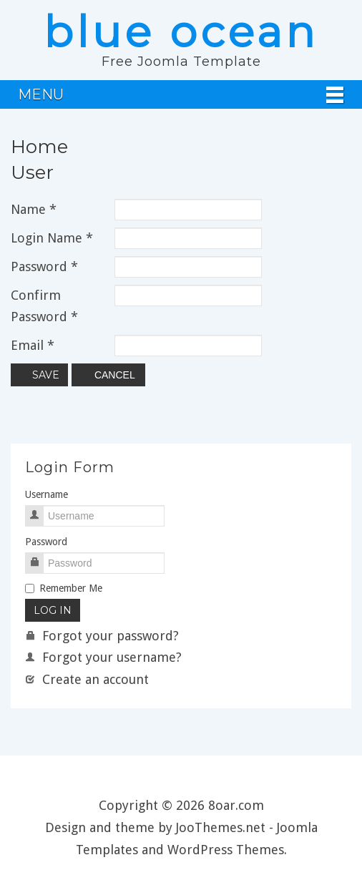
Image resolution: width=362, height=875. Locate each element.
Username (46, 494)
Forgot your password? (102, 635)
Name (34, 209)
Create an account (87, 679)
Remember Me (63, 588)
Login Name (52, 237)
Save (39, 374)
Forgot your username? (103, 657)
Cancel (108, 375)
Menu (41, 94)
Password (44, 266)
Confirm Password (44, 306)
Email (32, 345)
